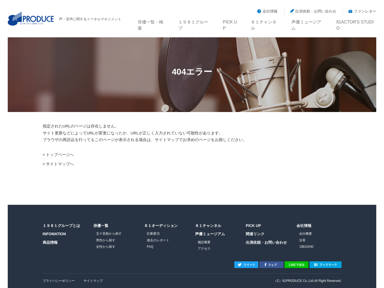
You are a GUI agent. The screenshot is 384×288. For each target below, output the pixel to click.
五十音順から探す (109, 233)
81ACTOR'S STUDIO (356, 21)
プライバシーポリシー (59, 281)
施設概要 (204, 242)
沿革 (302, 240)
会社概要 (305, 233)
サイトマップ (93, 281)
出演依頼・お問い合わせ (315, 11)
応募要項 (153, 233)
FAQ (150, 247)
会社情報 (270, 11)
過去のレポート (158, 240)
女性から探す (105, 247)
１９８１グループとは (61, 225)
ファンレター (365, 11)
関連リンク (255, 234)
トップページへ (60, 154)
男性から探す (105, 240)
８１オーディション (161, 225)
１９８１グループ (195, 21)
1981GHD (306, 247)
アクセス (204, 248)
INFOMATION (54, 234)
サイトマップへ (60, 164)
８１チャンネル (265, 21)
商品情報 (50, 242)
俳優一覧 (100, 225)
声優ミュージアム (308, 21)
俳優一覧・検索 (152, 21)
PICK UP (231, 21)
